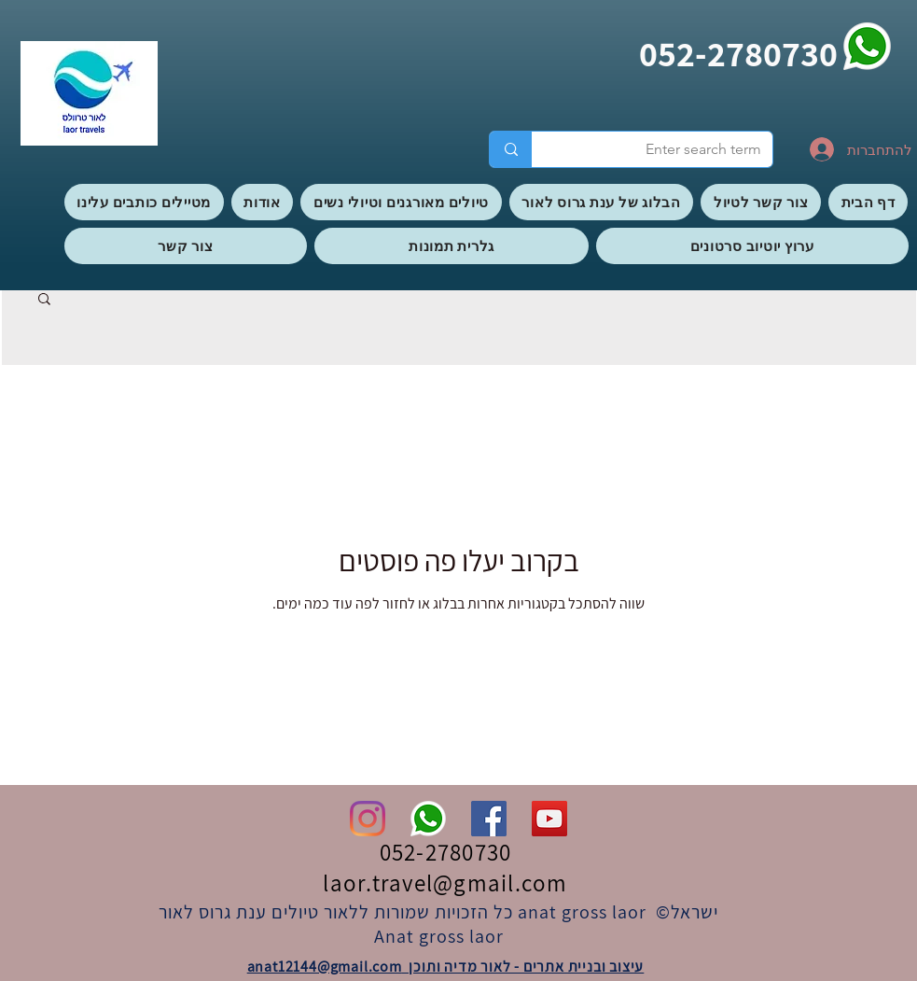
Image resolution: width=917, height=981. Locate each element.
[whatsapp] (867, 46)
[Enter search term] (666, 149)
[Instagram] (367, 818)
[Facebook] (489, 818)
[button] (44, 300)
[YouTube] (549, 818)
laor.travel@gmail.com (445, 882)
